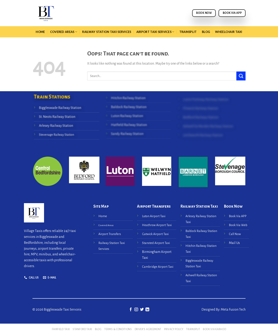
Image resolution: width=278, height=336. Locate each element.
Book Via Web (238, 225)
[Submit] (241, 76)
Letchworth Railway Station (203, 135)
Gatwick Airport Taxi (155, 234)
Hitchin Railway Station (128, 98)
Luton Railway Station (127, 116)
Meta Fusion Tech (233, 309)
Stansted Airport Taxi (156, 243)
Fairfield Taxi (61, 329)
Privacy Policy (173, 329)
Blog (206, 32)
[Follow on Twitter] (142, 310)
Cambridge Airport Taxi (157, 266)
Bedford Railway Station (200, 117)
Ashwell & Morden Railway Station (208, 126)
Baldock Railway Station (129, 107)
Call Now (235, 234)
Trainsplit (188, 32)
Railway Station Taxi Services (106, 32)
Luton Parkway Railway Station (205, 100)
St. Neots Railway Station (57, 117)
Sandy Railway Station (127, 134)
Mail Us (234, 243)
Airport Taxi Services (155, 32)
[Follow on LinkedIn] (147, 310)
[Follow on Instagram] (136, 310)
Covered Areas (63, 32)
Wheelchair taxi (228, 32)
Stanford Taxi (82, 329)
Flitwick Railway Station (200, 109)
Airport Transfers (109, 234)
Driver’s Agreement (148, 329)
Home (40, 32)
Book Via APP (238, 216)
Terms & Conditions (118, 329)
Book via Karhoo (214, 329)
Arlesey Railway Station (56, 126)
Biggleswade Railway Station (60, 108)
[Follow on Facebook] (130, 310)
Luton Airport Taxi (154, 216)
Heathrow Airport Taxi (157, 225)
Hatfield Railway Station (129, 125)
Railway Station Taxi (199, 206)
